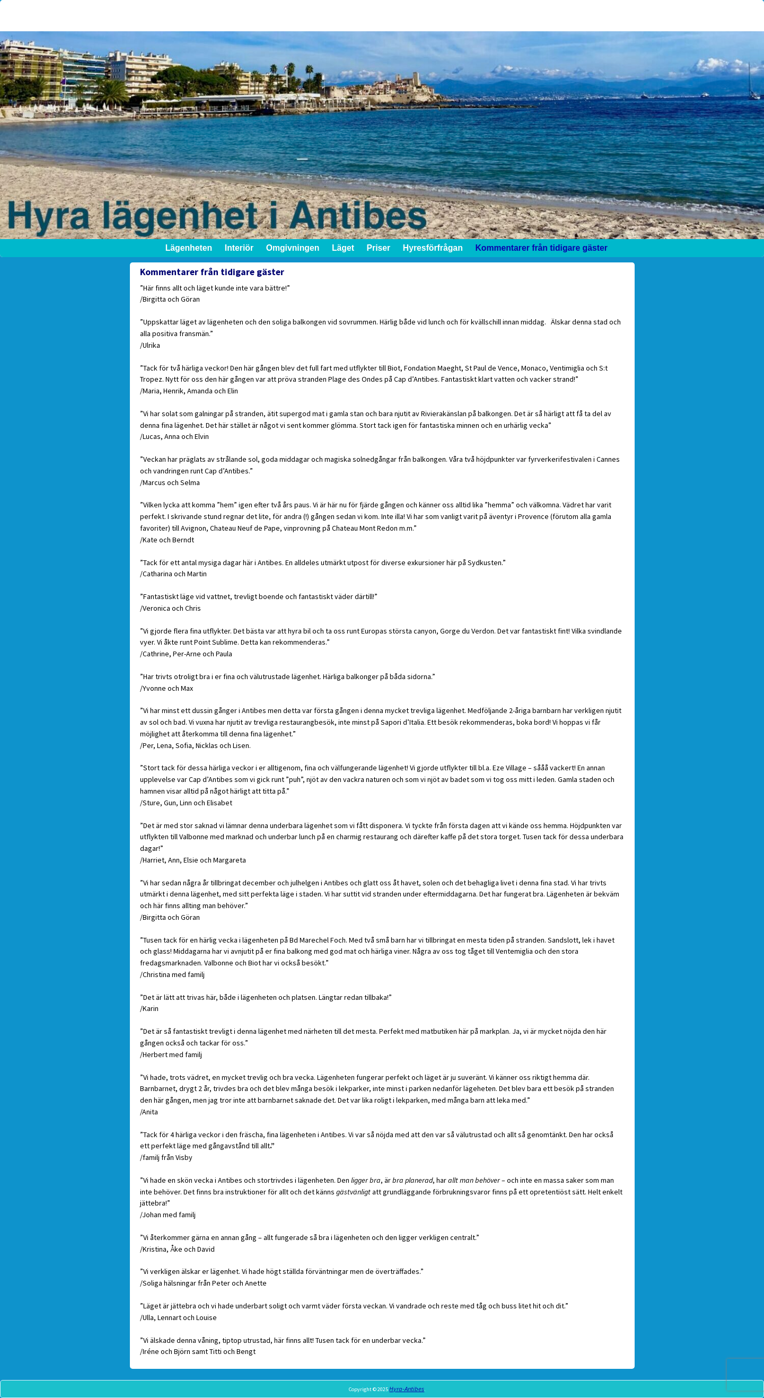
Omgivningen (292, 247)
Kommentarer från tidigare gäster (541, 247)
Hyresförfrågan (432, 247)
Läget (342, 247)
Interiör (238, 247)
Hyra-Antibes (406, 1389)
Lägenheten (188, 247)
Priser (378, 247)
